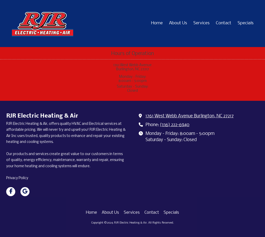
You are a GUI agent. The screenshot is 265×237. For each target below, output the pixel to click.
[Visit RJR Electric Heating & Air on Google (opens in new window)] (25, 191)
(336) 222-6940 (174, 125)
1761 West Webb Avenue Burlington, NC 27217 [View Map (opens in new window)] (189, 116)
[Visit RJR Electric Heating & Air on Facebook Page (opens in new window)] (10, 191)
